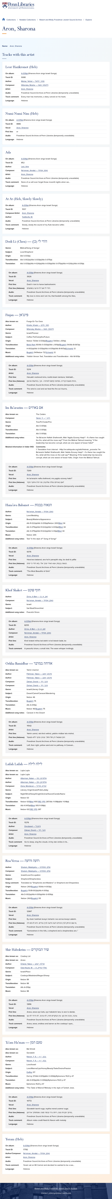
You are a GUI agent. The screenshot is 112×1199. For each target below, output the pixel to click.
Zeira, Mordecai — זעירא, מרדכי (33, 786)
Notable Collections (27, 20)
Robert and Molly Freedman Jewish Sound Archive (60, 20)
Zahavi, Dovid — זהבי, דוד (37, 681)
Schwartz (69, 348)
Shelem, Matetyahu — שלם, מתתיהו (35, 867)
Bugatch (49, 341)
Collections (11, 20)
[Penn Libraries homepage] (18, 5)
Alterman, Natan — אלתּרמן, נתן (34, 778)
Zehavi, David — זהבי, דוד (37, 685)
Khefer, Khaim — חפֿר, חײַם (38, 325)
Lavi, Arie (25, 166)
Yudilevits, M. (27, 217)
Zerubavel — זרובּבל (32, 826)
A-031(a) (24, 73)
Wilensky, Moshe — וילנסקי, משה (34, 85)
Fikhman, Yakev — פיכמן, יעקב (39, 674)
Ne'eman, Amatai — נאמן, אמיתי (34, 170)
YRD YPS (41, 801)
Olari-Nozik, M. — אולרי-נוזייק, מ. (34, 968)
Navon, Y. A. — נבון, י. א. (36, 1056)
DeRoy (29, 1072)
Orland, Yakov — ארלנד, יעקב (33, 964)
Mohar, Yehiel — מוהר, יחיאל (32, 81)
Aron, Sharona (27, 89)
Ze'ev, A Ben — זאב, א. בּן (37, 596)
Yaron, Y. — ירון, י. (43, 418)
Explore (89, 20)
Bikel (60, 523)
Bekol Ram (31, 344)
